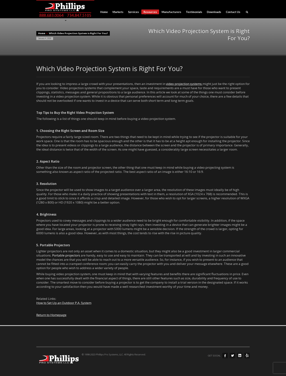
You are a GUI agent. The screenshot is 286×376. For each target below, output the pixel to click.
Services (132, 12)
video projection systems (184, 84)
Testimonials (194, 12)
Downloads (214, 12)
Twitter (232, 355)
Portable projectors (66, 255)
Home (104, 12)
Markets (116, 12)
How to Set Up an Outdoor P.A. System (63, 303)
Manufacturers (171, 12)
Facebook (225, 355)
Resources (149, 12)
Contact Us (233, 12)
